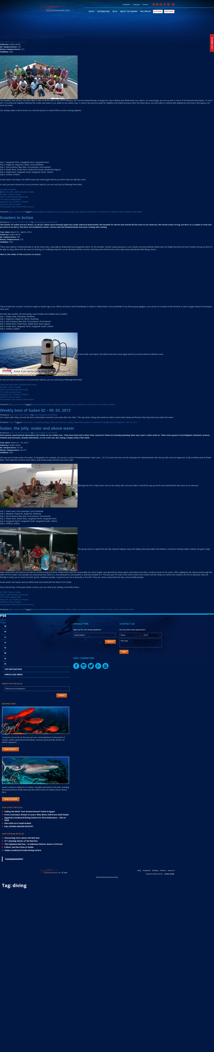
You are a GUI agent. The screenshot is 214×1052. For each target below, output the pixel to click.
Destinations (103, 11)
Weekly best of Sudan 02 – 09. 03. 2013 (35, 410)
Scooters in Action (16, 217)
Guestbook (147, 870)
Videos (12, 422)
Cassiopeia (37, 422)
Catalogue (136, 4)
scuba (65, 211)
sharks (82, 211)
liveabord (50, 211)
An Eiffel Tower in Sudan (10, 194)
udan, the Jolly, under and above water (17, 192)
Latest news (19, 211)
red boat (53, 422)
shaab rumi (73, 211)
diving (34, 211)
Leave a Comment (116, 211)
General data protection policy (107, 877)
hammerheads (44, 404)
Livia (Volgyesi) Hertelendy (45, 32)
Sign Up (110, 642)
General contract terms (154, 874)
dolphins (41, 211)
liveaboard (56, 404)
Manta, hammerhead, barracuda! (14, 196)
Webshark (169, 874)
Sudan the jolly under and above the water (18, 384)
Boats (91, 11)
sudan (88, 211)
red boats (62, 422)
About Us (171, 870)
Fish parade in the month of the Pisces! (17, 206)
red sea (58, 211)
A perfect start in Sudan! (10, 204)
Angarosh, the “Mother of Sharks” (14, 201)
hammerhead (43, 609)
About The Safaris (128, 11)
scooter (65, 404)
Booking (158, 11)
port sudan (65, 609)
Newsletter (126, 4)
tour (79, 609)
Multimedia (145, 11)
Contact (145, 4)
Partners (169, 11)
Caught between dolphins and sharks (34, 27)
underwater (79, 422)
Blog (115, 11)
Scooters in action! (8, 189)
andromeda (27, 422)
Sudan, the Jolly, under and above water (37, 428)
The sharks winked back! (10, 199)
